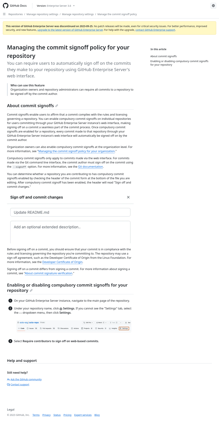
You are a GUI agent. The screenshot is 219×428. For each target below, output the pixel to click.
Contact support (18, 384)
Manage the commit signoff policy (117, 14)
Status (57, 415)
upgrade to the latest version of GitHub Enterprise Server (70, 29)
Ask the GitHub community (24, 379)
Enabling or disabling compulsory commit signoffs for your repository (67, 287)
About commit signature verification (48, 273)
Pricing (67, 415)
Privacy (46, 415)
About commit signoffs (32, 105)
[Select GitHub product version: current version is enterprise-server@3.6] (55, 5)
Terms (36, 415)
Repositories (15, 14)
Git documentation (90, 167)
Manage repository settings (42, 14)
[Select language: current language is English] (213, 5)
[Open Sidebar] (4, 14)
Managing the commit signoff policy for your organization (76, 151)
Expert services (83, 415)
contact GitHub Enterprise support (155, 29)
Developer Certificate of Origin (62, 262)
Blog (97, 415)
